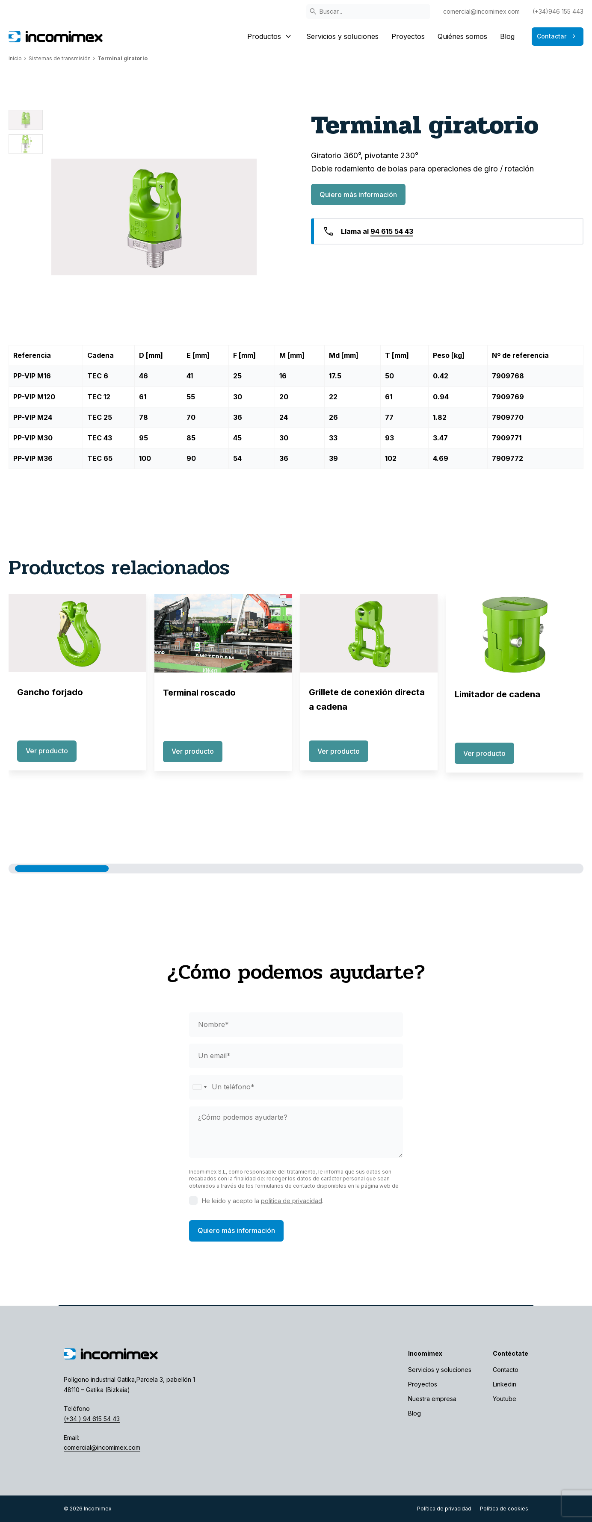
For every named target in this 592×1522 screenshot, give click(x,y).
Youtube (504, 1398)
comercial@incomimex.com (481, 11)
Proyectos (408, 36)
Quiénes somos (462, 36)
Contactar (557, 36)
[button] (62, 868)
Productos (270, 36)
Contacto (505, 1369)
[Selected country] (199, 1087)
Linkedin (504, 1384)
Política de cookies (504, 1508)
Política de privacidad (444, 1508)
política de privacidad (291, 1200)
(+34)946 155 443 (558, 11)
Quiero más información (358, 194)
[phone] (296, 1087)
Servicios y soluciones (342, 36)
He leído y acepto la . (262, 1200)
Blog (507, 36)
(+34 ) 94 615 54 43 (92, 1418)
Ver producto (47, 750)
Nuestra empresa (432, 1398)
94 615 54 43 (391, 231)
